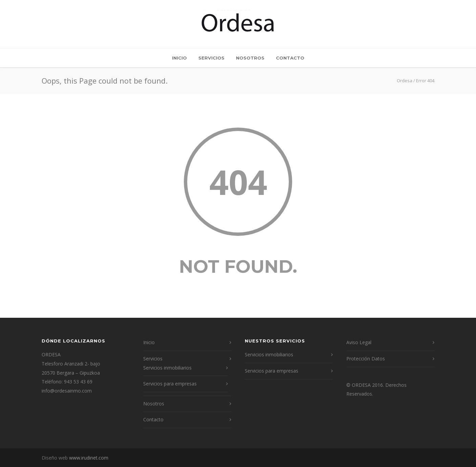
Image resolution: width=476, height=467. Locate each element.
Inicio (179, 58)
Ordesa (404, 80)
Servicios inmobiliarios (167, 367)
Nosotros (250, 58)
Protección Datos (365, 358)
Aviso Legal (358, 342)
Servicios (211, 58)
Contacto (290, 58)
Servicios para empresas (170, 383)
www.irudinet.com (88, 457)
